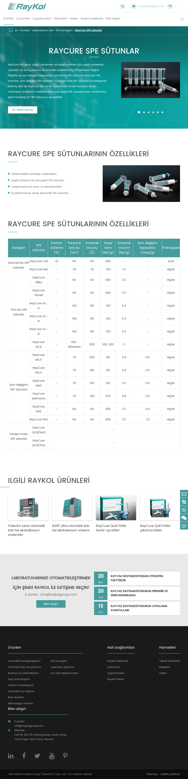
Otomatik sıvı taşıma (21, 691)
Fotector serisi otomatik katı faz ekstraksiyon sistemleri (26, 530)
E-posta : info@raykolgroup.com (51, 595)
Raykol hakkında (117, 661)
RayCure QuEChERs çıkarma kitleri (155, 528)
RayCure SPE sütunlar (88, 30)
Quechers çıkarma (62, 667)
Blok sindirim (16, 697)
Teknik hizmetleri (169, 661)
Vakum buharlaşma (20, 685)
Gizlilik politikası (170, 774)
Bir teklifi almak (22, 110)
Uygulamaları (115, 673)
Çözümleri (113, 667)
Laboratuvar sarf (42, 30)
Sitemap (152, 774)
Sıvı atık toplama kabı (64, 673)
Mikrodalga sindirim (20, 703)
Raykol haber (115, 679)
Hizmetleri (167, 648)
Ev (16, 30)
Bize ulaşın (51, 604)
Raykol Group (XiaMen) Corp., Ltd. (45, 774)
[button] (139, 112)
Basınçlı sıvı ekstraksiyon (23, 673)
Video (163, 673)
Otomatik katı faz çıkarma (24, 667)
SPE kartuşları (64, 30)
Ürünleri (25, 30)
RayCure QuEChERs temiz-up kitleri (111, 528)
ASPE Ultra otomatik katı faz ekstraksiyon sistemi (70, 528)
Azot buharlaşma (19, 679)
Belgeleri (164, 667)
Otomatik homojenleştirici (24, 661)
